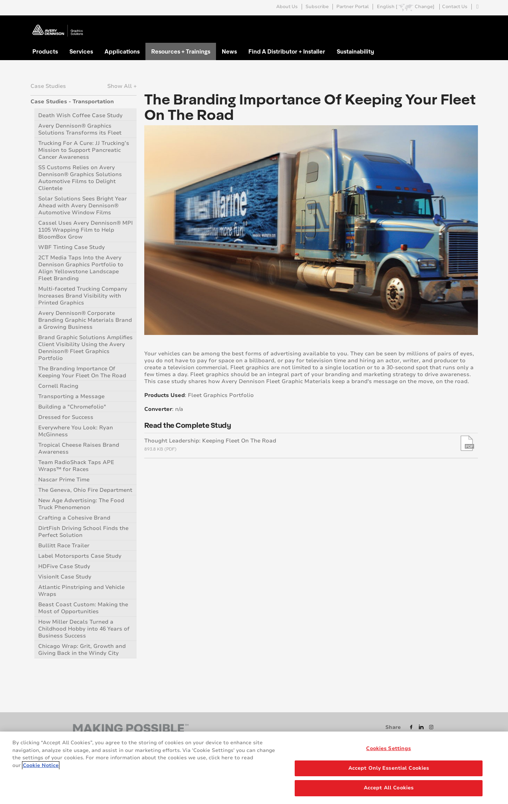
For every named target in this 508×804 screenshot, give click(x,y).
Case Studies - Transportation (72, 101)
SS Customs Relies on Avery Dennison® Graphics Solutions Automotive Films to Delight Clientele (80, 178)
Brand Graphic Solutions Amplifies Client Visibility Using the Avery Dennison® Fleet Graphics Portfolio (85, 348)
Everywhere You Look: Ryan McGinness (75, 431)
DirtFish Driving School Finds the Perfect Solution (83, 532)
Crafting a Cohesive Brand (74, 517)
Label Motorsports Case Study (80, 556)
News (229, 51)
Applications (122, 51)
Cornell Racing (58, 386)
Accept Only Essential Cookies (388, 768)
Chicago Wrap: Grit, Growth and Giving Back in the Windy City (82, 650)
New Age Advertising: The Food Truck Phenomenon (81, 504)
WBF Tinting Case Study (71, 247)
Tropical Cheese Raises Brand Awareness (78, 448)
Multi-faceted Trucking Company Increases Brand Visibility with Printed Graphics (82, 295)
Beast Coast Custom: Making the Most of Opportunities (83, 608)
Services (81, 51)
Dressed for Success (65, 417)
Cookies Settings (388, 748)
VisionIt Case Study (64, 576)
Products (45, 51)
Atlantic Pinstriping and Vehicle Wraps (81, 591)
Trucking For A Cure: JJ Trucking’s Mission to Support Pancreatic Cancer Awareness (83, 150)
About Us (287, 7)
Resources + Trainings (180, 51)
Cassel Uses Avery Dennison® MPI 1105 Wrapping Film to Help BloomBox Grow (85, 230)
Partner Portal (352, 7)
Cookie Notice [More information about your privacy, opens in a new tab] (41, 765)
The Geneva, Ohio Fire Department (85, 490)
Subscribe (317, 7)
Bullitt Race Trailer (63, 545)
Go (471, 24)
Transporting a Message (71, 396)
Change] (424, 7)
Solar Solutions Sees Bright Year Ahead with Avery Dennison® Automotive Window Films (82, 205)
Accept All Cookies (388, 787)
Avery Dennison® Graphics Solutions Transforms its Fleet (80, 129)
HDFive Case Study (64, 566)
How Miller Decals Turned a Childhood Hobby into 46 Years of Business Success (84, 628)
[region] (254, 768)
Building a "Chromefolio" (72, 406)
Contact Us (454, 7)
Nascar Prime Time (63, 479)
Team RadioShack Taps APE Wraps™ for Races (76, 466)
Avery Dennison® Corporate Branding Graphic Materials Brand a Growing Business (85, 320)
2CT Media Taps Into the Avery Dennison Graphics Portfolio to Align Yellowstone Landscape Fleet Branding (80, 268)
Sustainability (355, 51)
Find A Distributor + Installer (286, 51)
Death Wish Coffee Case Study (80, 115)
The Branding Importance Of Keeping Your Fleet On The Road (82, 372)
